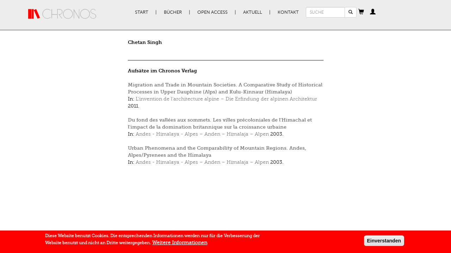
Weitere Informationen (179, 244)
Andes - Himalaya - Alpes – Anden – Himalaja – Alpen (202, 134)
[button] (361, 12)
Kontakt (288, 12)
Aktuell (252, 12)
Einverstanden (384, 242)
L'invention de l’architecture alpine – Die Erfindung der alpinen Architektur (226, 99)
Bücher (173, 12)
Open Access (212, 12)
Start (141, 12)
